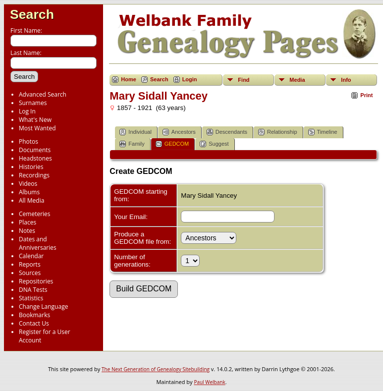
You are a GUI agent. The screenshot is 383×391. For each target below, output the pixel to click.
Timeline (322, 132)
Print (366, 95)
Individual (135, 132)
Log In (27, 111)
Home (128, 79)
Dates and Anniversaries (37, 243)
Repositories (36, 281)
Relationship (277, 132)
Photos (28, 141)
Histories (31, 167)
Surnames (33, 103)
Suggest (214, 144)
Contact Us (34, 323)
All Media (31, 200)
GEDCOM (172, 144)
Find (243, 80)
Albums (29, 192)
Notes (27, 230)
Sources (30, 273)
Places (27, 222)
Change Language (43, 306)
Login (189, 79)
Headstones (35, 158)
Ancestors (179, 132)
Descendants (227, 132)
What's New (35, 119)
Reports (30, 264)
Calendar (31, 256)
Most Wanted (37, 128)
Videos (28, 183)
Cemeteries (35, 214)
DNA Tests (33, 289)
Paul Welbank (209, 382)
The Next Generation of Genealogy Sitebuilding (156, 369)
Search (32, 14)
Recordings (34, 175)
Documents (35, 150)
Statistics (31, 298)
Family (131, 144)
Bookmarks (34, 315)
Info (346, 80)
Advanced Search (42, 94)
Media (297, 80)
